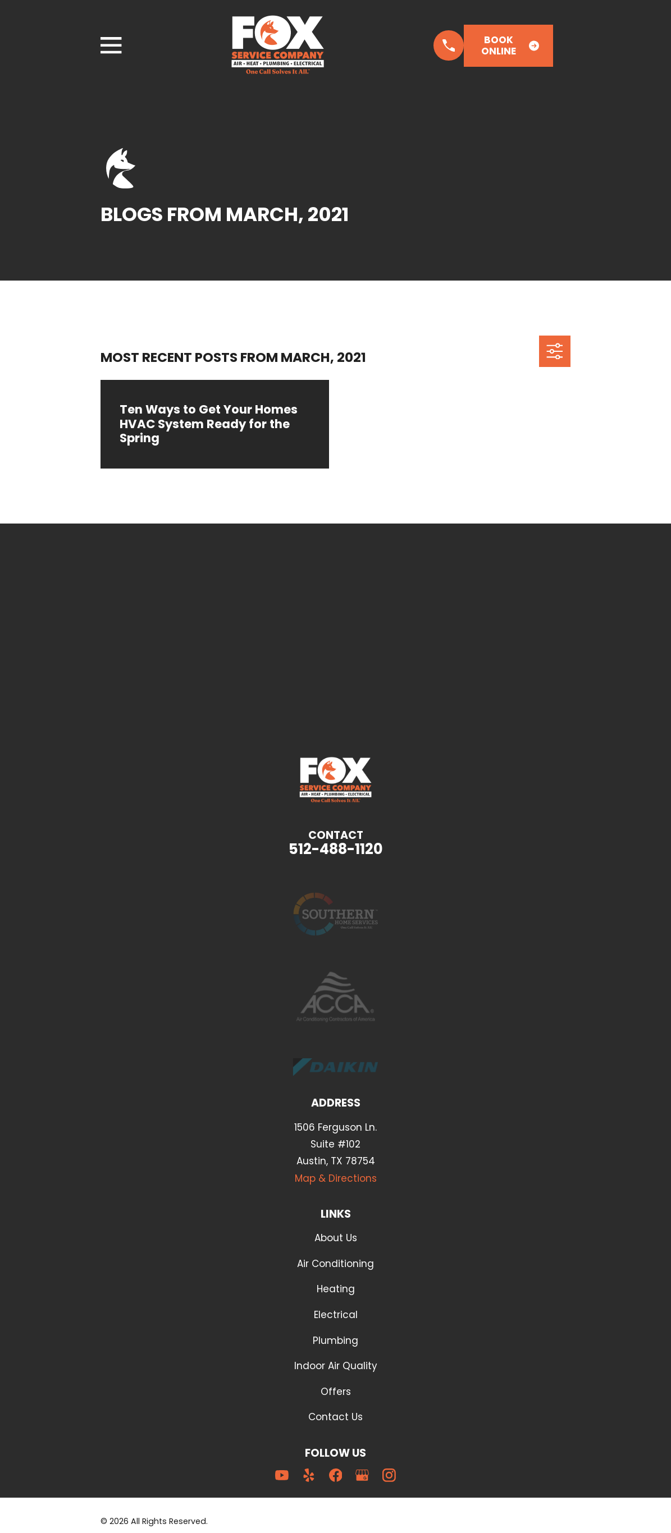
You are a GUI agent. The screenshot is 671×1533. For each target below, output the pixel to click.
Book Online (510, 45)
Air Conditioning (335, 1263)
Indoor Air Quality (335, 1366)
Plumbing (335, 1340)
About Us (335, 1238)
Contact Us (335, 1417)
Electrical (336, 1314)
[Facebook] (336, 1475)
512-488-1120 (336, 849)
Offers (336, 1391)
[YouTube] (282, 1475)
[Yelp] (309, 1475)
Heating (336, 1289)
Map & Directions (336, 1178)
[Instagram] (389, 1475)
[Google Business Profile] (362, 1475)
